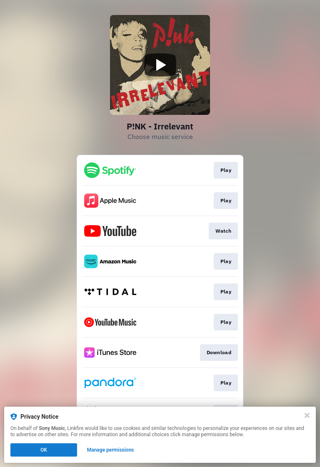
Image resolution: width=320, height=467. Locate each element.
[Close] (307, 415)
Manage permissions (110, 450)
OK (43, 450)
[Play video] (160, 65)
